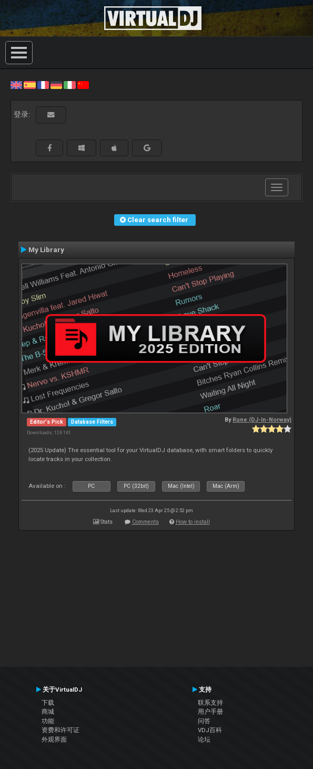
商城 (48, 711)
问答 (204, 721)
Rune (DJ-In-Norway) (262, 419)
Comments (145, 521)
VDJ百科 (210, 730)
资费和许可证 (60, 730)
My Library (46, 249)
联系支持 (210, 702)
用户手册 (210, 711)
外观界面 (54, 739)
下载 (48, 702)
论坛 (204, 739)
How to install (193, 521)
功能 (48, 721)
